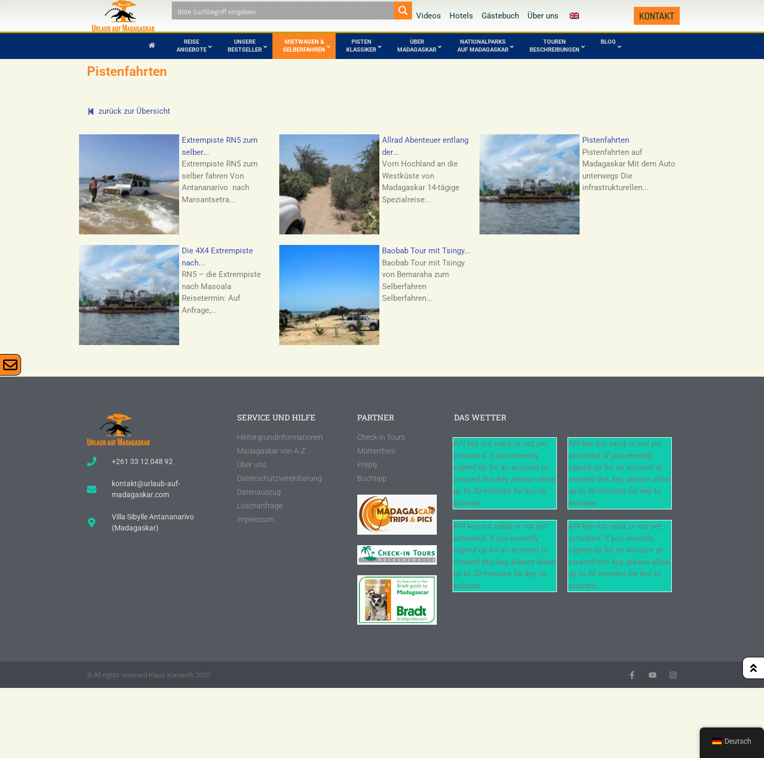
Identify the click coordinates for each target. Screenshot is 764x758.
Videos (428, 16)
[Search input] (283, 10)
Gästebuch (500, 16)
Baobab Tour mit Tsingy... (426, 250)
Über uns (543, 16)
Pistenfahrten (605, 140)
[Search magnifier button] (403, 10)
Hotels (461, 16)
